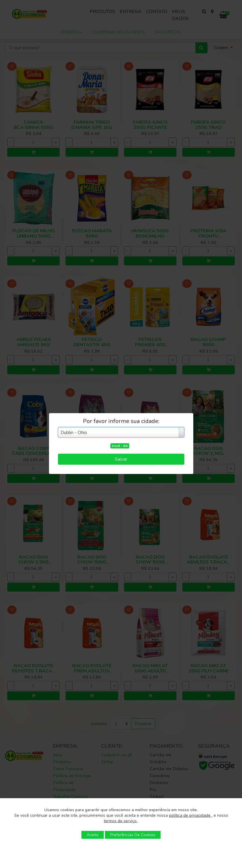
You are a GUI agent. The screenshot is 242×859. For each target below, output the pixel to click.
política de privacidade (190, 815)
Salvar (121, 459)
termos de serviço (121, 821)
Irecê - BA (120, 446)
